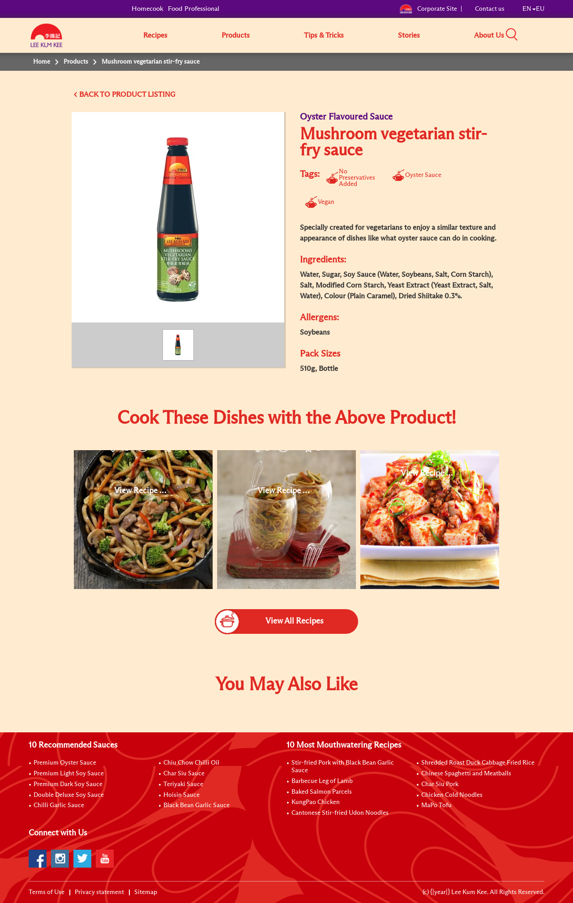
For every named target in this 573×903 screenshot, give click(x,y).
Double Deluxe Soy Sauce (69, 795)
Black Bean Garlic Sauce (196, 805)
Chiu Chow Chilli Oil (191, 763)
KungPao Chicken (315, 802)
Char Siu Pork (439, 784)
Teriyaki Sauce (183, 784)
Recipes (155, 35)
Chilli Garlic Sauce (59, 805)
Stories (409, 35)
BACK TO (95, 94)
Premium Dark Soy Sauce (68, 784)
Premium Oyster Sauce (65, 763)
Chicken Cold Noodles (452, 795)
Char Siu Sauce (184, 773)
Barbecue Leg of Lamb (322, 781)
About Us (489, 35)
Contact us (490, 9)
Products (236, 35)
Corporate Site (428, 8)
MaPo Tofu (436, 805)
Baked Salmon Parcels (321, 792)
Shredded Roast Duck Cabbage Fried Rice (478, 763)
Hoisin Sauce (181, 795)
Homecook (147, 8)
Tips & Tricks (324, 35)
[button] (547, 35)
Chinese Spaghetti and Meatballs (466, 773)
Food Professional (193, 8)
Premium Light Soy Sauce (69, 773)
